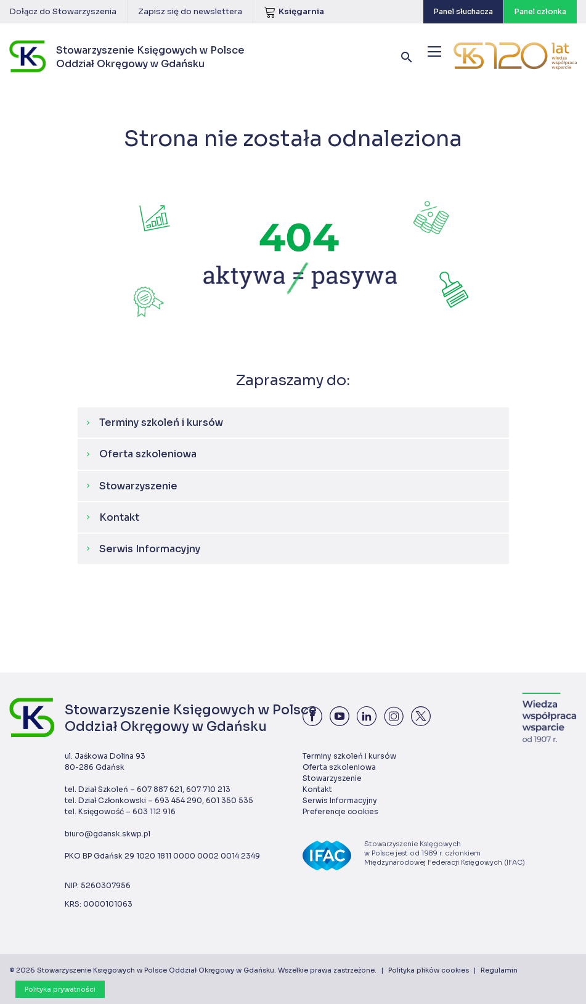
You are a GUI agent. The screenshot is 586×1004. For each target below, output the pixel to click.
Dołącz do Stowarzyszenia (62, 11)
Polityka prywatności (60, 989)
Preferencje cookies (340, 811)
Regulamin (499, 970)
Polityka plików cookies (428, 970)
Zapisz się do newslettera (190, 11)
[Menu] (434, 51)
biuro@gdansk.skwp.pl (107, 833)
